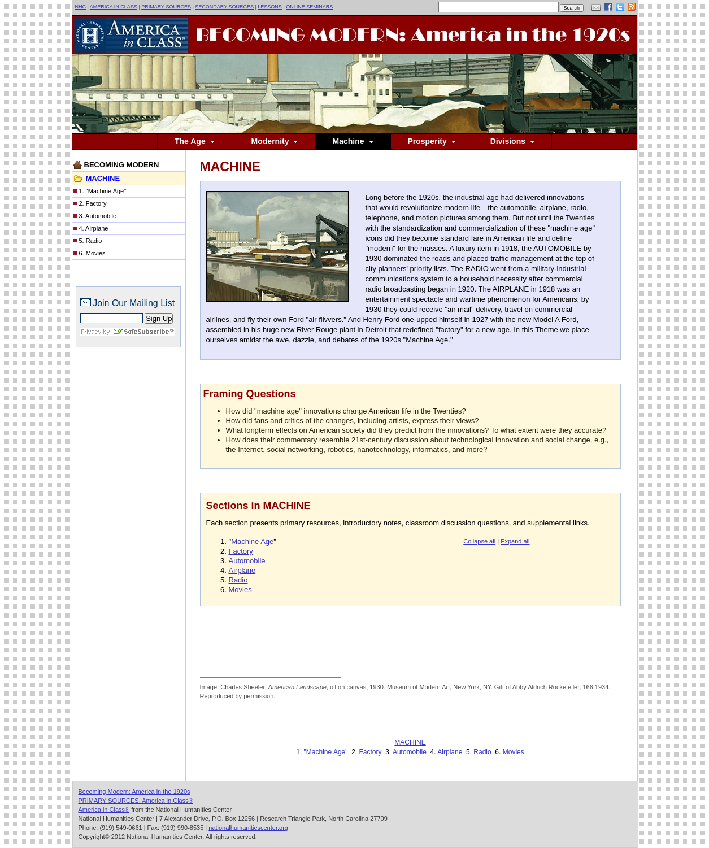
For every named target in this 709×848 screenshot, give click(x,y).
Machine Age (252, 541)
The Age (195, 141)
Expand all (515, 541)
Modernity (273, 141)
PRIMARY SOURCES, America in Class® (136, 800)
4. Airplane (93, 228)
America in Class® (104, 809)
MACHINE (409, 742)
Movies (240, 589)
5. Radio (90, 240)
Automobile (247, 560)
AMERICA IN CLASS (113, 7)
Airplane (242, 570)
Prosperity (432, 141)
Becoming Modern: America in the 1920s (134, 791)
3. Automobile (98, 215)
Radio (238, 580)
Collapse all (479, 541)
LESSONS (270, 7)
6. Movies (92, 253)
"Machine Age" (326, 752)
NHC (80, 7)
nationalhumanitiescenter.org (248, 827)
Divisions (512, 141)
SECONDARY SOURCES (224, 7)
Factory (241, 551)
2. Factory (93, 203)
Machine (352, 141)
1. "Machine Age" (103, 191)
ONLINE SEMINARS (309, 7)
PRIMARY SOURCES (166, 7)
